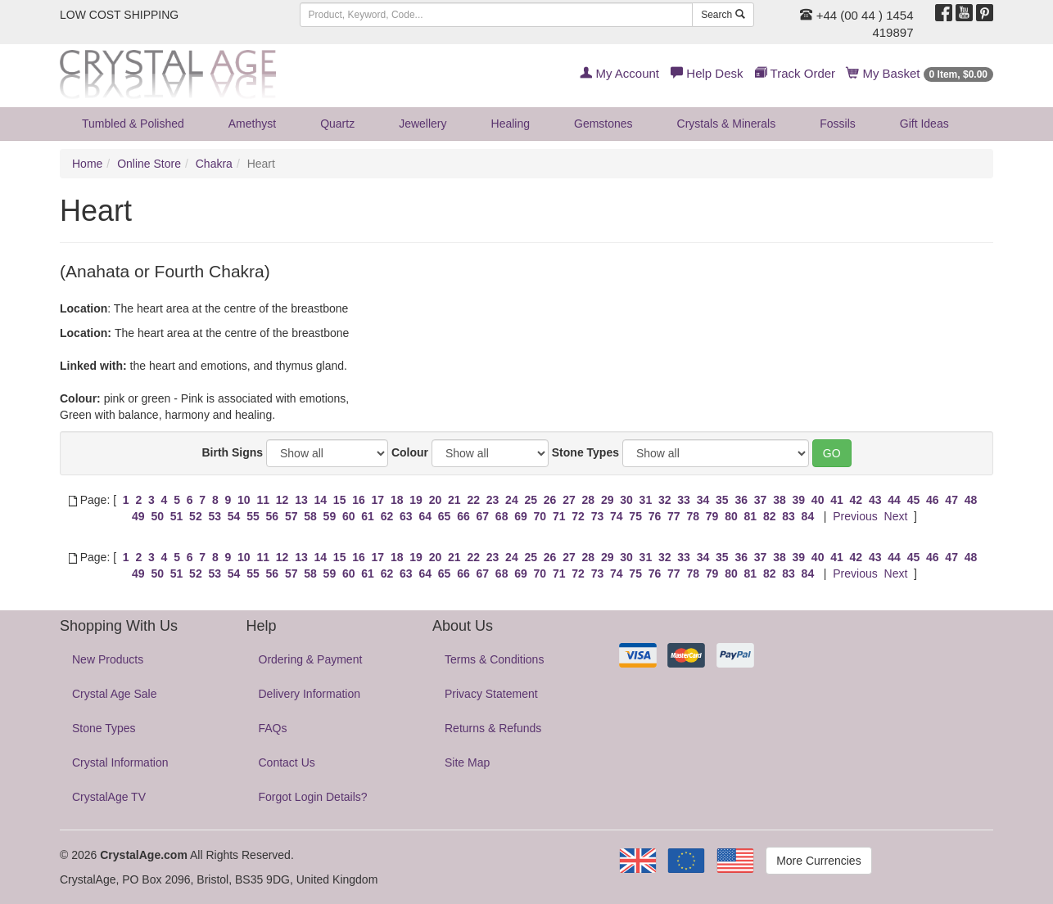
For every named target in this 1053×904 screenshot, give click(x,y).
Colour (409, 452)
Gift (924, 123)
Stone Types (585, 452)
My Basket (920, 73)
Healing (510, 123)
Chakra (214, 163)
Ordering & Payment (311, 659)
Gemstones (603, 123)
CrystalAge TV (109, 796)
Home (87, 163)
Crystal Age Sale (114, 693)
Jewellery (422, 123)
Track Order (795, 73)
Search (722, 14)
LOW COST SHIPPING (119, 14)
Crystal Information (120, 762)
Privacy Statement (491, 693)
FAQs (273, 728)
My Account (619, 73)
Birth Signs (232, 452)
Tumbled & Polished (133, 123)
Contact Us (287, 762)
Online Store (149, 163)
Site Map (467, 762)
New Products (107, 659)
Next (896, 516)
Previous (855, 516)
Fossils (838, 123)
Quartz (337, 123)
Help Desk (707, 73)
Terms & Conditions (494, 659)
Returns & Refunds (493, 728)
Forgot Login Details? (313, 796)
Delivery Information (310, 693)
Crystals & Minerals (726, 123)
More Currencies (818, 860)
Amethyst (252, 123)
